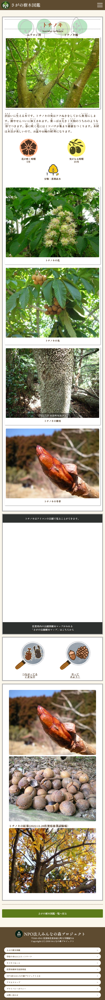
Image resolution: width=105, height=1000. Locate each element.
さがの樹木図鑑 (13, 950)
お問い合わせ (12, 995)
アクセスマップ (13, 982)
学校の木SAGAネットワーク (19, 956)
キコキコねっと (13, 962)
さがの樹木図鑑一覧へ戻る (52, 913)
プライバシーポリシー (16, 988)
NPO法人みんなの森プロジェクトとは (23, 975)
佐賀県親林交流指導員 (16, 969)
